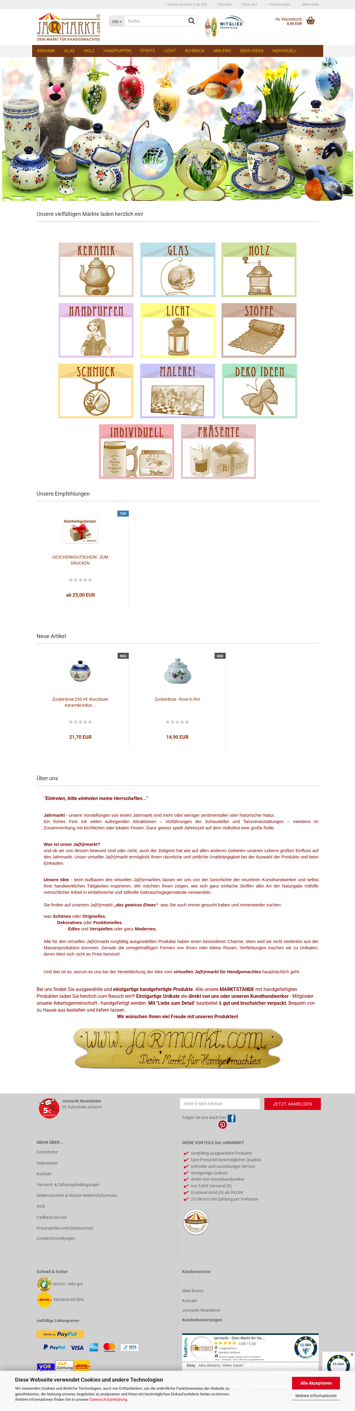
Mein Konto (192, 1290)
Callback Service (52, 1217)
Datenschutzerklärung (108, 1399)
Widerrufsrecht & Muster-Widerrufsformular (77, 1195)
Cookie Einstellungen (56, 1238)
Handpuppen (117, 50)
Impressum (47, 1163)
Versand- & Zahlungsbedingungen (68, 1184)
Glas (69, 50)
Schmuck (195, 50)
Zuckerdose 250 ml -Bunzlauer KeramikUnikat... (80, 702)
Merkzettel (309, 4)
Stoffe (147, 50)
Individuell (284, 50)
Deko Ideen (251, 50)
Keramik (46, 50)
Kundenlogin (278, 4)
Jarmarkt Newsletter (201, 1310)
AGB (41, 1206)
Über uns (249, 4)
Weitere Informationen (316, 1395)
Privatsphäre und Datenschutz (65, 1228)
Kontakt (223, 4)
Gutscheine (47, 1152)
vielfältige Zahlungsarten (58, 1320)
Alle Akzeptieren (316, 1383)
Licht (170, 50)
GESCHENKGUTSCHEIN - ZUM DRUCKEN (80, 560)
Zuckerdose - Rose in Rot (177, 699)
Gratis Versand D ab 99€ (186, 4)
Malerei (222, 50)
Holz (89, 50)
